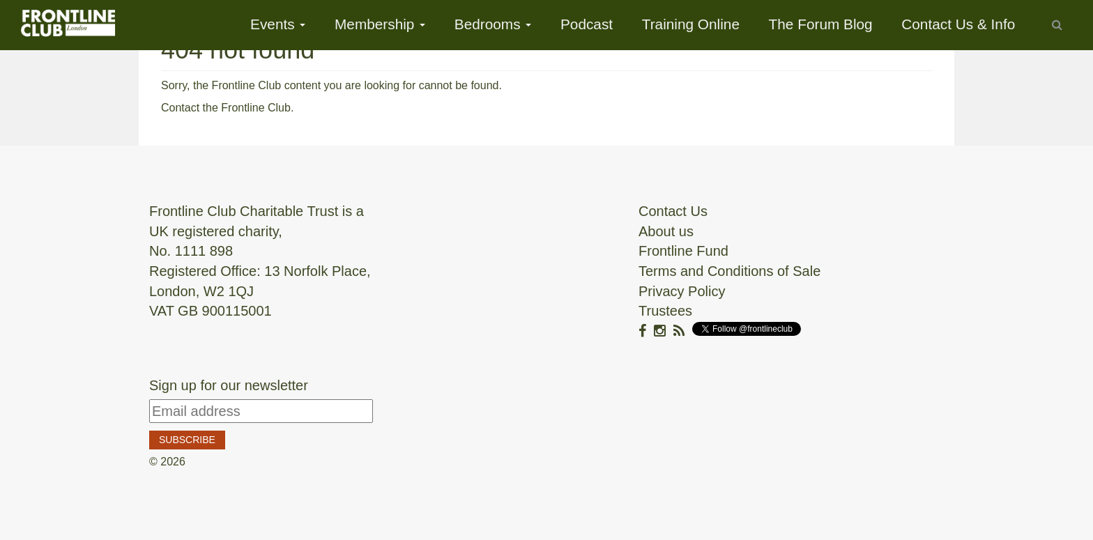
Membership (380, 24)
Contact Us (673, 211)
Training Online (691, 24)
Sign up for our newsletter (228, 385)
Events (277, 24)
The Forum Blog (821, 24)
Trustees (665, 310)
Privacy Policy (682, 291)
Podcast (586, 24)
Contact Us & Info (958, 24)
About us (666, 231)
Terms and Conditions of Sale (729, 271)
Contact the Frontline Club (226, 108)
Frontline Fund (683, 251)
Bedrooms (493, 24)
